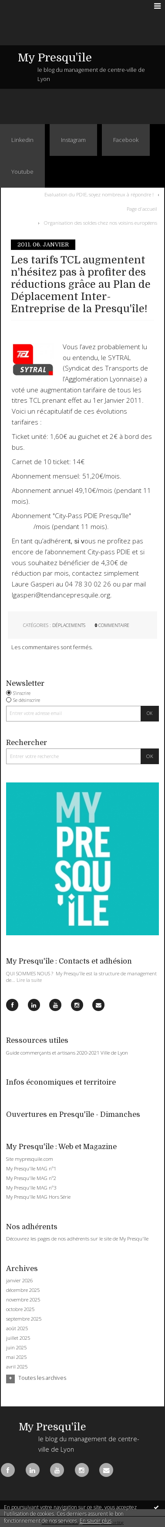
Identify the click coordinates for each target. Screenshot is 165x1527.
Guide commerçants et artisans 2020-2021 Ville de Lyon (67, 1052)
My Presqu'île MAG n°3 (31, 1187)
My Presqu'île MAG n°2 (31, 1178)
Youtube (22, 171)
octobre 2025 (20, 1309)
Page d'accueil (142, 208)
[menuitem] (100, 195)
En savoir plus (95, 1520)
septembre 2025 (23, 1319)
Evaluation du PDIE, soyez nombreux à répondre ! (99, 194)
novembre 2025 (23, 1300)
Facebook (125, 140)
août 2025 (17, 1328)
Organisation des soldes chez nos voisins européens (100, 222)
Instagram (73, 140)
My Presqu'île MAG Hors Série (38, 1196)
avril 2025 (16, 1367)
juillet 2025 (18, 1338)
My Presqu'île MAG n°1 (31, 1168)
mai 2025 (16, 1357)
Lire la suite (29, 980)
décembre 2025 (23, 1290)
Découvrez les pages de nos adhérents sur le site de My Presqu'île (77, 1238)
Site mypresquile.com (29, 1159)
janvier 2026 (19, 1281)
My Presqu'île (55, 57)
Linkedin (22, 140)
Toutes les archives (42, 1378)
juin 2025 (16, 1348)
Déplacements (68, 625)
